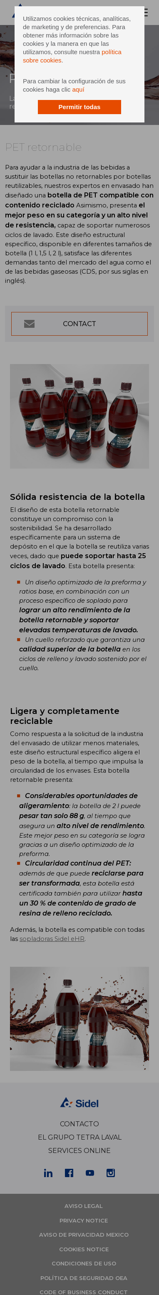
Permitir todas (80, 106)
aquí (78, 89)
